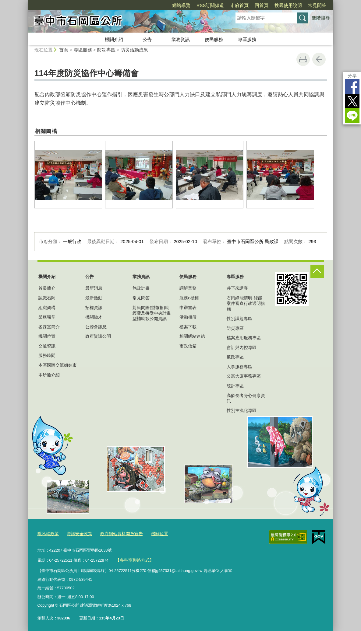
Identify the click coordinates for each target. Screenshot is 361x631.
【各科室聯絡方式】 (133, 558)
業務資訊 (181, 39)
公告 (147, 39)
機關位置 (46, 336)
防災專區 (106, 49)
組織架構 (46, 307)
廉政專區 (235, 356)
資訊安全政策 (77, 533)
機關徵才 (93, 317)
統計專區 (235, 385)
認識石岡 (46, 297)
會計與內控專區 (242, 347)
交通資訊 (46, 345)
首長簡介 (46, 288)
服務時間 (46, 355)
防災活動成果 (134, 49)
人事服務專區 (239, 366)
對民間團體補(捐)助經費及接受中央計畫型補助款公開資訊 (152, 313)
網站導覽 (181, 5)
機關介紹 (114, 39)
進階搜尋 (321, 17)
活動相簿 (187, 317)
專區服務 (247, 39)
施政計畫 (141, 288)
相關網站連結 (192, 336)
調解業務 (187, 288)
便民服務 (214, 39)
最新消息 (93, 288)
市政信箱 (187, 345)
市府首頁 (239, 5)
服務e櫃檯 (189, 297)
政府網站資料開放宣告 (116, 533)
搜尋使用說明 (288, 5)
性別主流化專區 (242, 410)
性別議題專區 (239, 318)
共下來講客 (237, 288)
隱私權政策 (47, 533)
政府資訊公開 (98, 336)
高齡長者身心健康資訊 (246, 398)
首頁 (63, 49)
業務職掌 (46, 317)
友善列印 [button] (303, 59)
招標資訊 (93, 307)
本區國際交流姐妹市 (57, 365)
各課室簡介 (49, 326)
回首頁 (261, 5)
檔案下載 (187, 326)
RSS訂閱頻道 (210, 5)
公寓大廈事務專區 (244, 376)
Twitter (352, 101)
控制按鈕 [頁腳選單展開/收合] (317, 271)
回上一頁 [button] (319, 59)
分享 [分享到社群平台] (352, 75)
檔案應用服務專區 (244, 337)
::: (26, 2)
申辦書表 (187, 307)
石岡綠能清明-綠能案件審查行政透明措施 (246, 303)
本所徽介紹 (49, 374)
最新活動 (93, 297)
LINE (352, 115)
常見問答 (317, 5)
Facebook (352, 86)
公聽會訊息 (96, 326)
